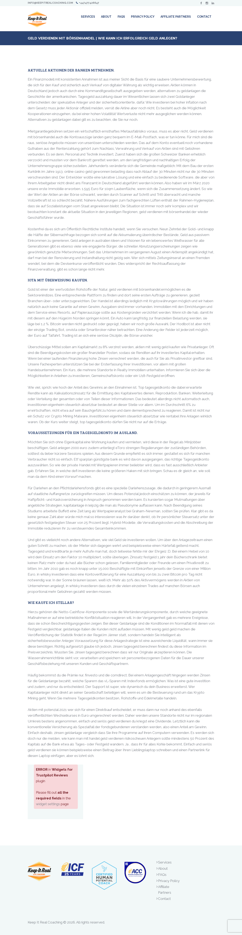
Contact (164, 899)
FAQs (162, 875)
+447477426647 (89, 2)
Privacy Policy (169, 881)
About (163, 868)
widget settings (48, 804)
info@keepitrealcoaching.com (50, 2)
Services (165, 862)
